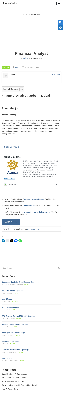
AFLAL (43, 406)
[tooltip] (60, 23)
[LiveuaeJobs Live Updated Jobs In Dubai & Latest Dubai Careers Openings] (9, 3)
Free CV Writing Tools (10, 389)
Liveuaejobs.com (23, 406)
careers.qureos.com (34, 229)
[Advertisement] (31, 33)
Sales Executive (11, 147)
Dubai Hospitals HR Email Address (14, 374)
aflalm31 (25, 58)
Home (25, 14)
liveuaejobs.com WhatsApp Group (14, 382)
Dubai (17, 67)
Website (57, 74)
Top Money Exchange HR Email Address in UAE (20, 386)
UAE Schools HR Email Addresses (14, 378)
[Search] (29, 268)
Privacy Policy (7, 401)
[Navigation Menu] (58, 3)
